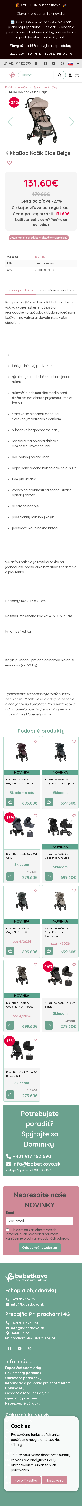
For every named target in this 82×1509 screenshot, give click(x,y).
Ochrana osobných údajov (27, 1393)
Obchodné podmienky (23, 1378)
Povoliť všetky (25, 1480)
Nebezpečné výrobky (22, 1403)
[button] (4, 75)
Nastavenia (54, 1480)
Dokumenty (14, 1388)
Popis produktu (21, 290)
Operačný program (21, 1398)
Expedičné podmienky (23, 1368)
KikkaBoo (41, 256)
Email (10, 1212)
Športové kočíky (45, 87)
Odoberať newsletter (40, 1247)
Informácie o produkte (57, 290)
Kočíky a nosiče (16, 87)
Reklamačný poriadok (23, 1373)
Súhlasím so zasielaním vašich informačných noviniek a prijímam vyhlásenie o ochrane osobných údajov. (37, 1234)
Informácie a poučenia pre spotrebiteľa (38, 1383)
